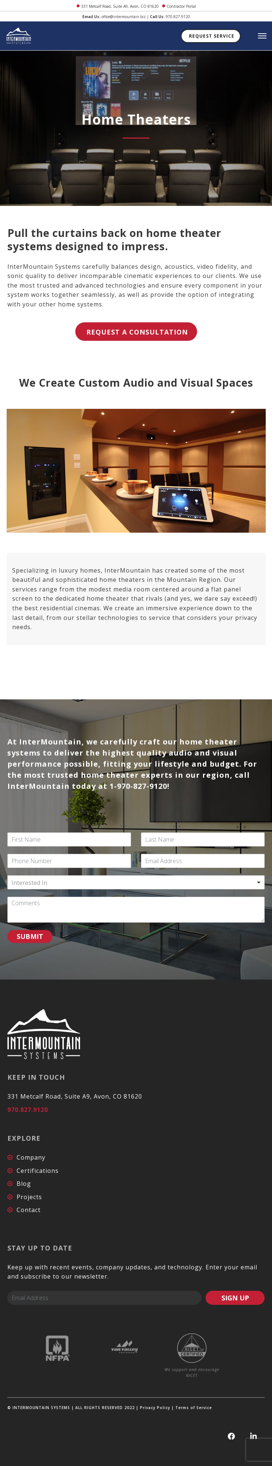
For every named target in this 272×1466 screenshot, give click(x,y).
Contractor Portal (181, 6)
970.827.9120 (178, 16)
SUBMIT (30, 936)
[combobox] (136, 882)
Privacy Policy (155, 1407)
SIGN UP (235, 1297)
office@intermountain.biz (123, 16)
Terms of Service (193, 1407)
